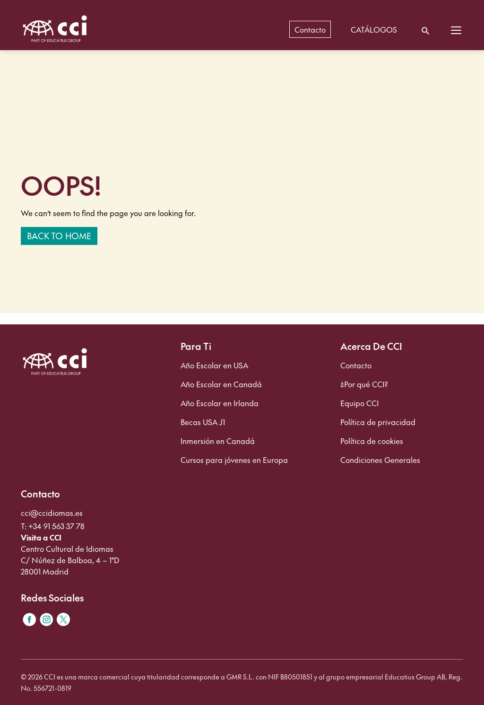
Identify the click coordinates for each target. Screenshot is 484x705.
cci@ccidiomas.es (52, 512)
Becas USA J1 (203, 422)
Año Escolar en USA (214, 365)
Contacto (356, 365)
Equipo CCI (359, 403)
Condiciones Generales (380, 459)
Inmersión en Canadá (218, 440)
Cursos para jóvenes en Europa (234, 459)
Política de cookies (371, 440)
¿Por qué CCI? (364, 384)
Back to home (59, 236)
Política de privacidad (377, 422)
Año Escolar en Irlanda (220, 403)
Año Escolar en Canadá (221, 384)
